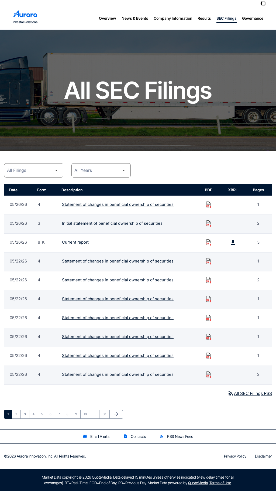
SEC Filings (226, 18)
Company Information (173, 18)
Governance (252, 18)
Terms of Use (220, 482)
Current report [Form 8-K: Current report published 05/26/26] (75, 242)
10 (87, 414)
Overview (107, 18)
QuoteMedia (102, 477)
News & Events (135, 18)
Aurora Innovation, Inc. (35, 456)
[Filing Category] (33, 170)
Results (204, 18)
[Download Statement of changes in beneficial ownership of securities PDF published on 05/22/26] (208, 261)
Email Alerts (96, 436)
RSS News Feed (176, 436)
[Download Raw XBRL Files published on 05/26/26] (233, 242)
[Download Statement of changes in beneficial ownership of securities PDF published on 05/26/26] (208, 204)
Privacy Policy (235, 456)
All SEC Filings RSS (249, 393)
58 (105, 414)
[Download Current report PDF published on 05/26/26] (208, 242)
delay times (215, 477)
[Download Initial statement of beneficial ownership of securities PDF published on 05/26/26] (208, 223)
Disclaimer (263, 456)
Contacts (134, 436)
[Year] (101, 170)
